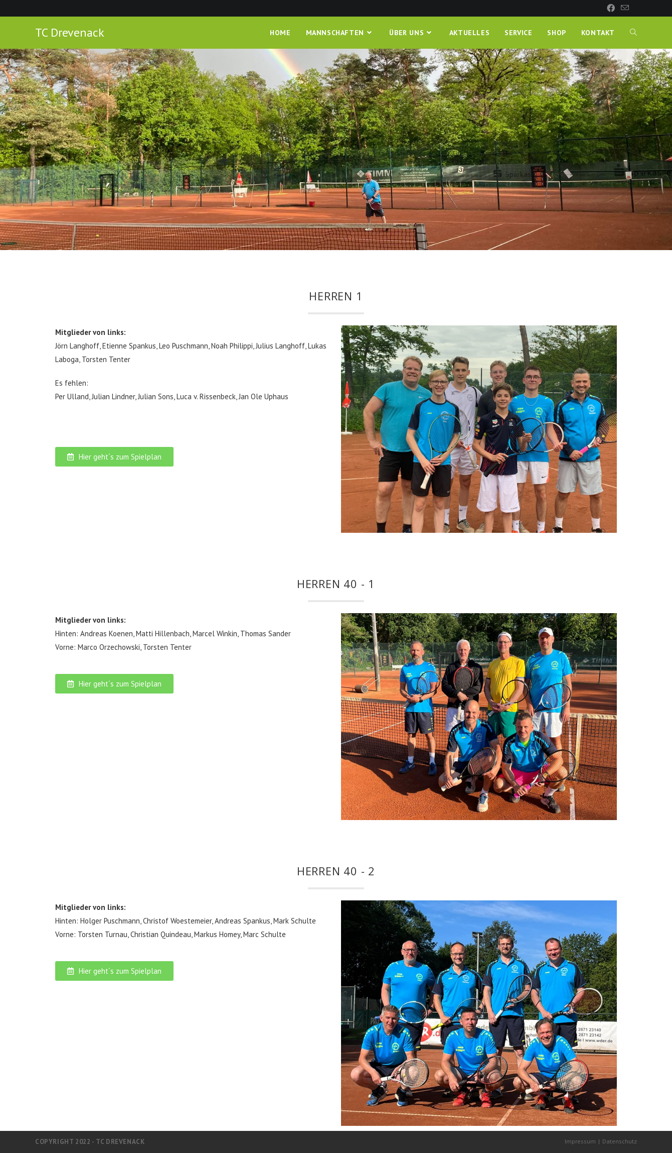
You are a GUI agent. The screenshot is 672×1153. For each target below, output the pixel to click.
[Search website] (633, 33)
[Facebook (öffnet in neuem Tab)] (611, 8)
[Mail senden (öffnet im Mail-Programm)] (623, 8)
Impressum (580, 1141)
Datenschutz (619, 1141)
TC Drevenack (69, 32)
